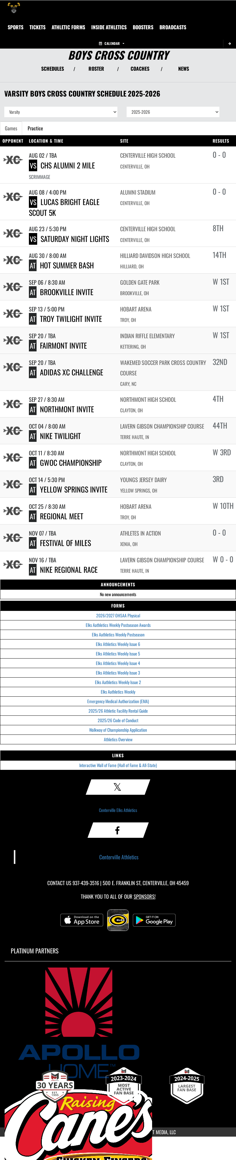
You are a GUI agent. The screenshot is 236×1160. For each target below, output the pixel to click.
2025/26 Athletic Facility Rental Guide (118, 710)
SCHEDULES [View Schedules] (52, 68)
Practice (35, 128)
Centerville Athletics (119, 857)
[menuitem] (172, 27)
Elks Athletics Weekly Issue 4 (118, 663)
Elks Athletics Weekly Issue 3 (118, 672)
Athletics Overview (118, 739)
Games (11, 128)
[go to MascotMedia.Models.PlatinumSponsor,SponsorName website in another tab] (118, 1023)
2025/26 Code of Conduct (118, 720)
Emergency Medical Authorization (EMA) (118, 701)
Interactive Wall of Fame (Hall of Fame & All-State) (118, 765)
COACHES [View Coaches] (140, 68)
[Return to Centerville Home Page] (14, 8)
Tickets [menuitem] (37, 27)
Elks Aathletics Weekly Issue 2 (118, 682)
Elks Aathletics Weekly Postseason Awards (118, 625)
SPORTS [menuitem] (15, 27)
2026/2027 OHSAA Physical (118, 615)
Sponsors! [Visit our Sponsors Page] (144, 896)
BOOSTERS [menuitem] (143, 27)
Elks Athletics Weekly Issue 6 (118, 644)
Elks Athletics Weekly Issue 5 (118, 653)
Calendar (111, 43)
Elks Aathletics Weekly (118, 691)
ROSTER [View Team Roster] (96, 68)
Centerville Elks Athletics (118, 810)
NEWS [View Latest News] (183, 68)
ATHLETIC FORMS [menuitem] (68, 27)
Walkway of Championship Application (118, 729)
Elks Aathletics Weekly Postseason (118, 634)
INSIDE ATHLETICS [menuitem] (109, 27)
